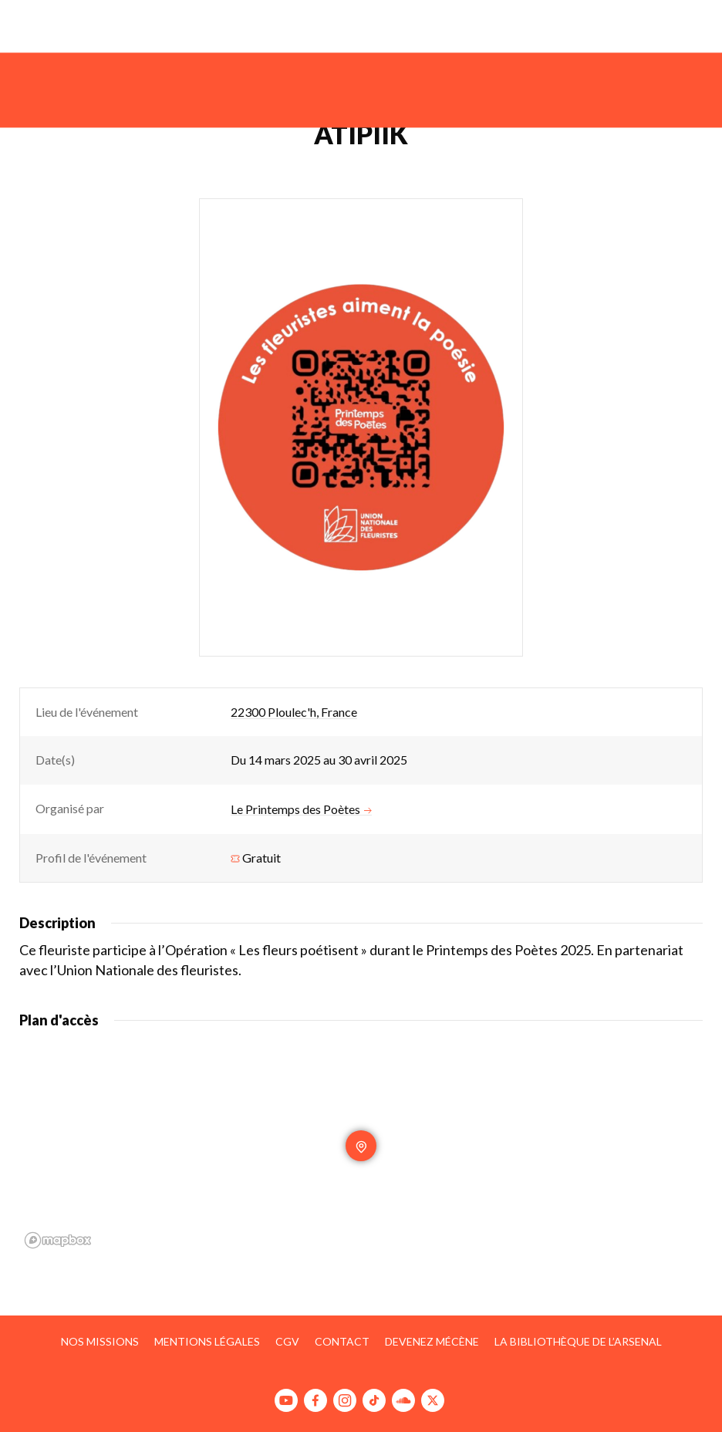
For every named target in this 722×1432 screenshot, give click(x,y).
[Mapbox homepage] (58, 1240)
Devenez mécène (432, 1341)
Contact (342, 1341)
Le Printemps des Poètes (301, 809)
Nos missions (100, 1341)
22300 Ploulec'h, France (294, 711)
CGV (287, 1341)
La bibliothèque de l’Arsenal (578, 1341)
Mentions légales (207, 1341)
